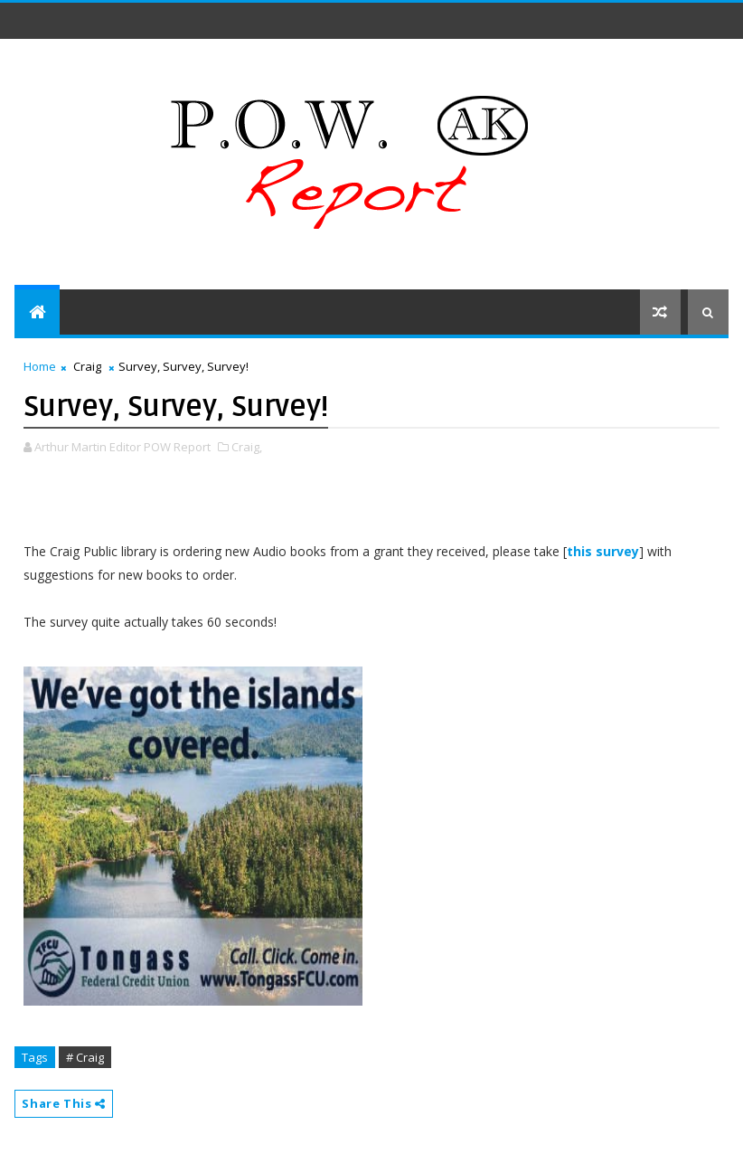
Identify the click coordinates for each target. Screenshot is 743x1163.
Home (40, 366)
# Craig (85, 1057)
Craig (87, 366)
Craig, (246, 447)
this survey (603, 551)
